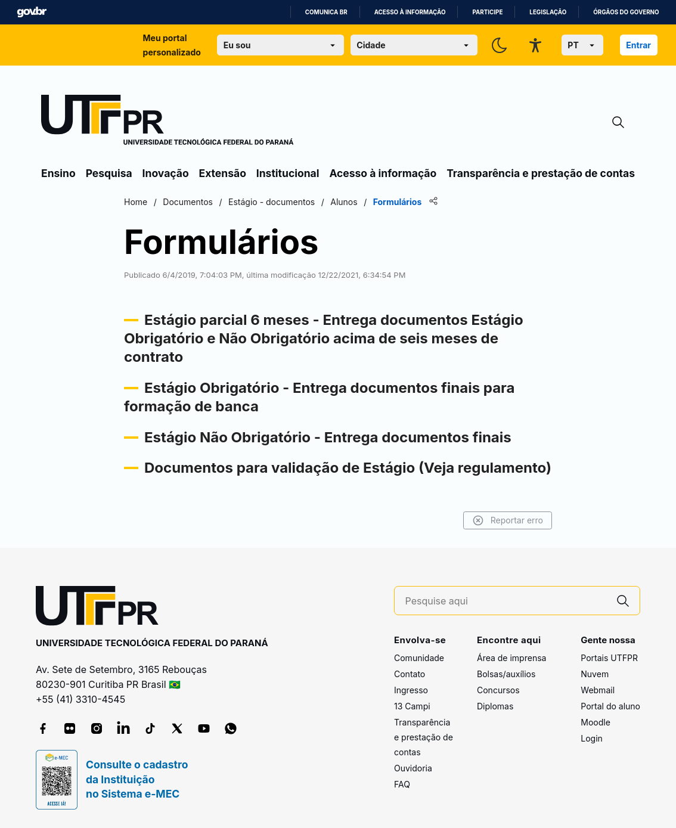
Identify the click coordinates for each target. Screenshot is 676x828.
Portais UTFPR (609, 658)
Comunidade (419, 658)
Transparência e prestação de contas (540, 173)
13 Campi (412, 706)
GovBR (31, 12)
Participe (487, 12)
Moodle (595, 722)
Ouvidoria (413, 768)
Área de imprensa (511, 658)
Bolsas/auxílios (506, 674)
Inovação (165, 173)
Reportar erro (507, 520)
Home (135, 202)
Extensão (222, 173)
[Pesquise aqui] (506, 601)
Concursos (498, 690)
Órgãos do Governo (626, 12)
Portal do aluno (610, 706)
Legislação (547, 12)
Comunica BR (326, 12)
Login (592, 738)
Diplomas (495, 706)
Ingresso (411, 690)
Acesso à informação (410, 12)
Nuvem (595, 674)
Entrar (638, 45)
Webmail (598, 690)
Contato (409, 674)
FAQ (402, 784)
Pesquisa (109, 173)
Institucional (288, 173)
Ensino (58, 173)
